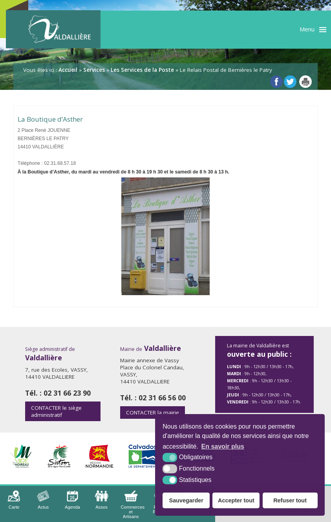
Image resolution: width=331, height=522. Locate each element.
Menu (307, 29)
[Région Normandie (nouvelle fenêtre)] (99, 465)
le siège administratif (56, 411)
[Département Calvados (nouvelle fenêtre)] (143, 465)
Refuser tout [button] (290, 500)
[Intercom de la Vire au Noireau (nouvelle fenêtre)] (20, 465)
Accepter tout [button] (236, 500)
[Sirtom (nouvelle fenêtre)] (59, 465)
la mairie (152, 412)
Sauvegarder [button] (186, 500)
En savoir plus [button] (222, 446)
